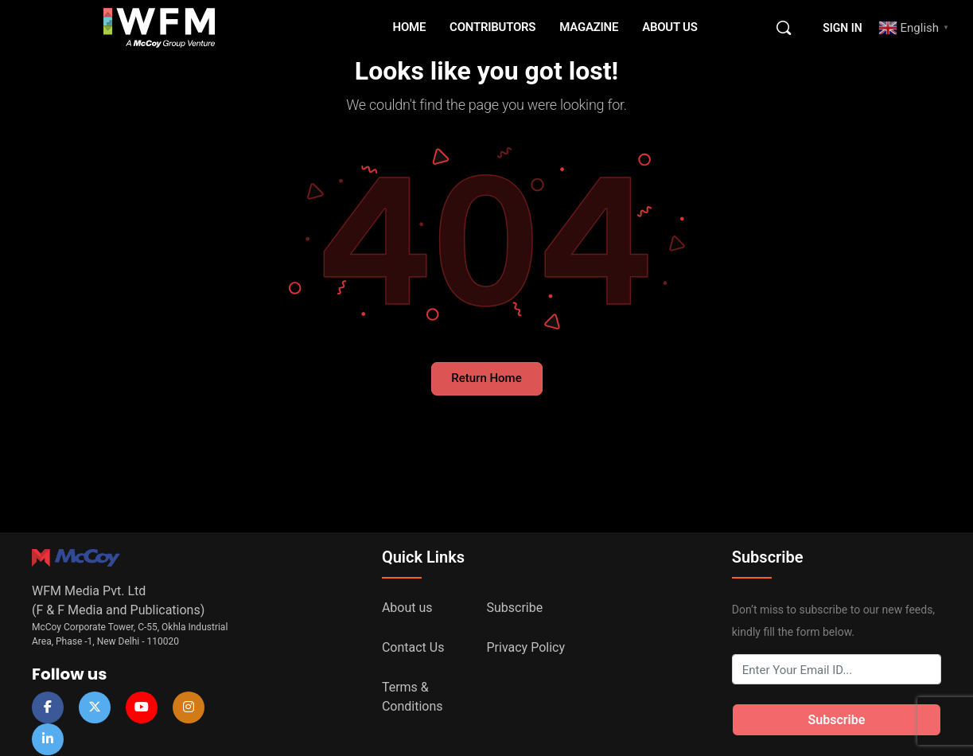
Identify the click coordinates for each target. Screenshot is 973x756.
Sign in (842, 27)
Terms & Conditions (412, 697)
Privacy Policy (526, 647)
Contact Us (413, 647)
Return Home (486, 378)
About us (407, 607)
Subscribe (515, 607)
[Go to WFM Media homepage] (159, 26)
